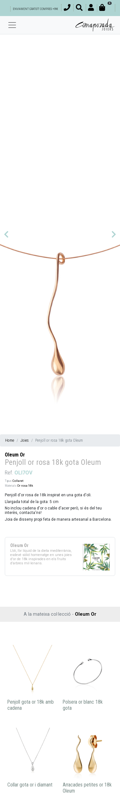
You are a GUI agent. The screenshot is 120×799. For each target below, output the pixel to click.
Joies (24, 440)
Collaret (17, 480)
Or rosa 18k (25, 485)
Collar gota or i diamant (29, 785)
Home (9, 440)
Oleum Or (15, 455)
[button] (6, 234)
